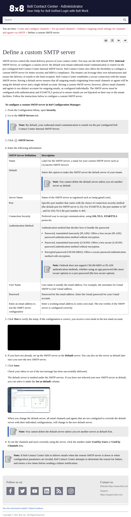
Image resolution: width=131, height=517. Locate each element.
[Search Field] (65, 20)
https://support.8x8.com (111, 494)
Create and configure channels (33, 28)
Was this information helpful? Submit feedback (23, 508)
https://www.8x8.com (118, 486)
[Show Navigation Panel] (5, 8)
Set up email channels (63, 28)
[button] (124, 20)
